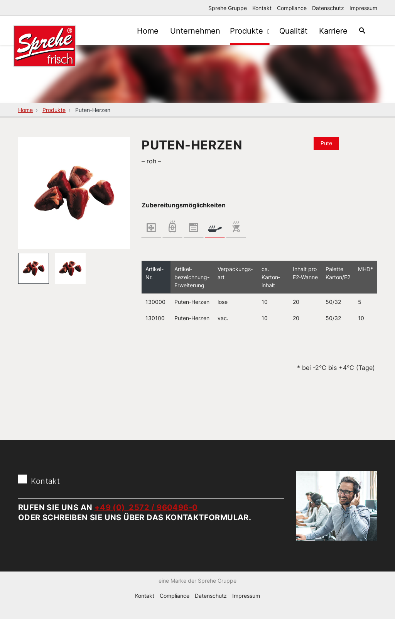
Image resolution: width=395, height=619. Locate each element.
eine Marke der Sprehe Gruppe (197, 592)
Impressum (363, 8)
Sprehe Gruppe (227, 8)
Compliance (292, 8)
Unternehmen (187, 31)
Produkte (242, 31)
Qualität (287, 31)
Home (138, 31)
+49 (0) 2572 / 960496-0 (146, 507)
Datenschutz (328, 8)
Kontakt (262, 8)
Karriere (329, 31)
